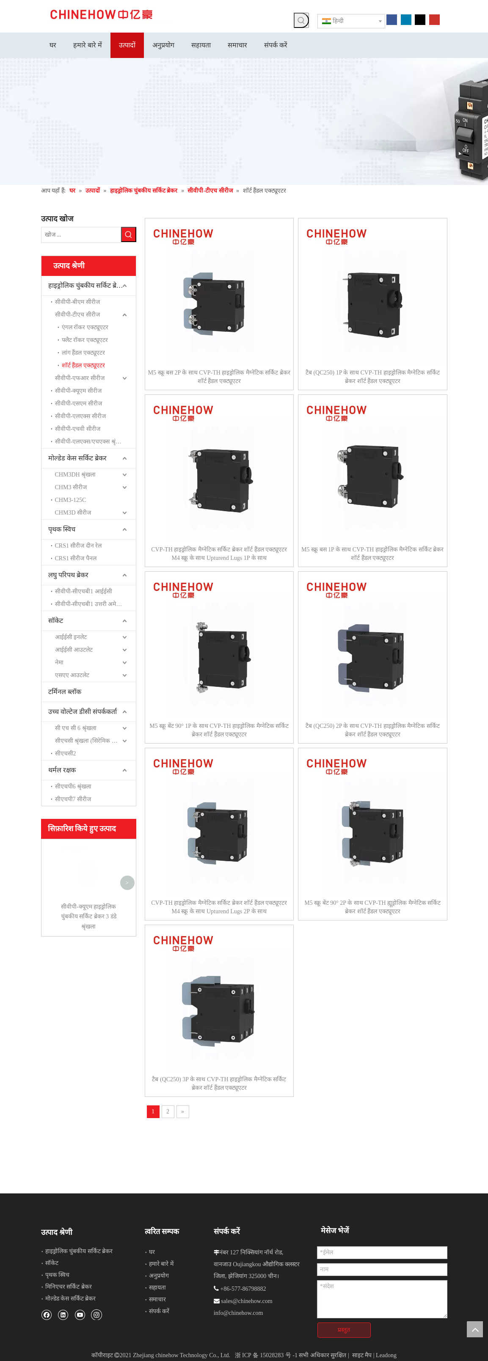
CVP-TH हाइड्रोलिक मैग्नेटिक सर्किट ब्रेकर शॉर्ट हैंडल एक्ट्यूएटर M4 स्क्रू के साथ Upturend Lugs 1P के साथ (219, 553)
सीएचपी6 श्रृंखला (73, 786)
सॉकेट (55, 620)
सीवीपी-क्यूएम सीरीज (78, 391)
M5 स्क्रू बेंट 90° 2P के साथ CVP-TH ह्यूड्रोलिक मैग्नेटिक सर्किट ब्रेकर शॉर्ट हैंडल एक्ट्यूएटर (372, 907)
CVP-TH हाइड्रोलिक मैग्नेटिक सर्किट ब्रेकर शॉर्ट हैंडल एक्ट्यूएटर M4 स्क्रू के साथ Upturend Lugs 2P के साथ (219, 907)
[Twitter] (420, 19)
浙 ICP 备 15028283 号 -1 (266, 1355)
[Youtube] (434, 19)
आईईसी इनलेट (71, 637)
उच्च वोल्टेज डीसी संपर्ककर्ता (82, 711)
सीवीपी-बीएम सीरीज (77, 302)
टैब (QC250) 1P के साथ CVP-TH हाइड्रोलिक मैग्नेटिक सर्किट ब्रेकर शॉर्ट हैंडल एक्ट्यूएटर (373, 376)
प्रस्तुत (344, 1330)
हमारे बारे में (161, 1264)
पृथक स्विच (61, 529)
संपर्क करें (159, 1311)
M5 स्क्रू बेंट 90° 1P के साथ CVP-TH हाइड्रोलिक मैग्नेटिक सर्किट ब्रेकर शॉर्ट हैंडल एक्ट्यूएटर (219, 730)
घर (152, 1252)
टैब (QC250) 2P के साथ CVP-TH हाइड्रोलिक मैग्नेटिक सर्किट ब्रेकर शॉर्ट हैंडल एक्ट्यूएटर (373, 730)
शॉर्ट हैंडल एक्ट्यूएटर (83, 365)
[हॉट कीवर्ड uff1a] (301, 20)
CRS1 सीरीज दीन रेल (78, 546)
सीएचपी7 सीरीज (73, 799)
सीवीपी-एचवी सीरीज (77, 429)
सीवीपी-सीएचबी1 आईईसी (83, 591)
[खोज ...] (81, 235)
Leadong (386, 1355)
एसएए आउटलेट (72, 675)
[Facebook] (391, 19)
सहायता (157, 1287)
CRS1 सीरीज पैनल (75, 558)
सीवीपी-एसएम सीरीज (78, 403)
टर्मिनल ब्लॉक (64, 691)
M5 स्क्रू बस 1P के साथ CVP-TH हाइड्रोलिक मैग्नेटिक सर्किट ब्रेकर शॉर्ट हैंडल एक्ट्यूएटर (372, 553)
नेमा (59, 662)
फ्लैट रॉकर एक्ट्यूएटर (85, 340)
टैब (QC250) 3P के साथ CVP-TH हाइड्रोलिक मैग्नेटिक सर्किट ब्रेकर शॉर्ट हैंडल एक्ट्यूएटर (219, 1083)
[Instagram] (96, 1314)
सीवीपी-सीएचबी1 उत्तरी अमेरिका (91, 604)
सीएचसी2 (65, 753)
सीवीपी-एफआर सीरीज (80, 378)
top (475, 1329)
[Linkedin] (406, 19)
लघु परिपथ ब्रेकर (68, 575)
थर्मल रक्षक (62, 770)
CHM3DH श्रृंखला (75, 474)
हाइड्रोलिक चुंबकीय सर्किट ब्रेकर (86, 285)
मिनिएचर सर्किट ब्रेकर (68, 1287)
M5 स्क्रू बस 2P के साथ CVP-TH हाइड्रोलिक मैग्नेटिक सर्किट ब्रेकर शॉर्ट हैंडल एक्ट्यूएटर (219, 376)
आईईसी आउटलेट (74, 650)
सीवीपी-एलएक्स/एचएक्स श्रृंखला (90, 441)
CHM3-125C (70, 500)
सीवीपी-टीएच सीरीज (77, 314)
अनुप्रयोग (159, 1276)
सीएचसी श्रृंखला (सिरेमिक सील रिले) (93, 741)
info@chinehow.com (238, 1313)
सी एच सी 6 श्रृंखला (75, 728)
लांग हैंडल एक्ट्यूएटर (83, 353)
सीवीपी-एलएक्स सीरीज (80, 416)
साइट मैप (362, 1355)
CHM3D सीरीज (73, 513)
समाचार (157, 1299)
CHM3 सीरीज (71, 487)
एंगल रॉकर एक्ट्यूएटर (85, 327)
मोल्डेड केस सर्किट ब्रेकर (77, 458)
